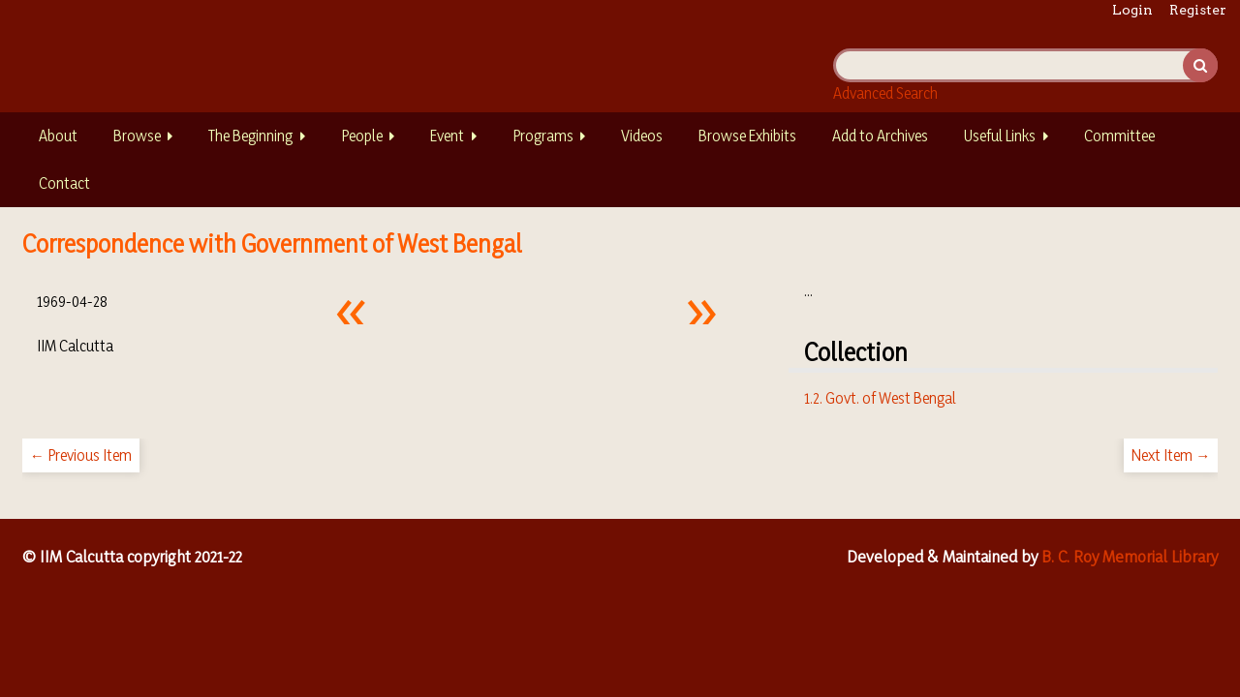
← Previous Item (81, 455)
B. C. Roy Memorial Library (1129, 556)
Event (447, 135)
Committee (1119, 135)
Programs (543, 135)
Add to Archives (880, 135)
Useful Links (1000, 135)
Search (1200, 65)
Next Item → (1171, 455)
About (58, 135)
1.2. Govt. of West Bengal (880, 398)
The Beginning (250, 135)
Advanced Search (885, 93)
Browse (137, 135)
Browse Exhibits (747, 135)
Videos (642, 135)
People (362, 135)
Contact (64, 183)
